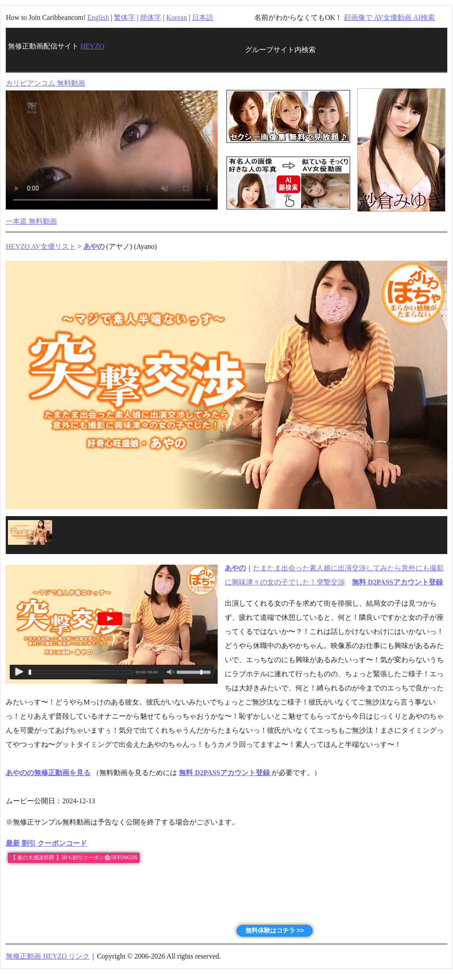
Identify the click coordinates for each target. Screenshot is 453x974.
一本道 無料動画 (31, 221)
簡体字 (150, 17)
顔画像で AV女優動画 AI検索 (389, 17)
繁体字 (124, 17)
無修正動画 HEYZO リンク (48, 956)
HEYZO (92, 46)
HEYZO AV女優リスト (41, 246)
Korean (176, 17)
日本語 (202, 17)
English (98, 17)
